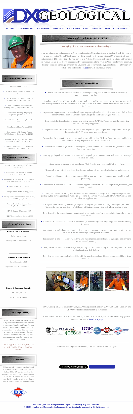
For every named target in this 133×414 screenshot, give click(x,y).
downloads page (96, 319)
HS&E (85, 28)
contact (85, 67)
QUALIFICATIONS (43, 28)
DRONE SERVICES (120, 28)
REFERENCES (58, 28)
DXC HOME (9, 28)
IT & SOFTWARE (73, 28)
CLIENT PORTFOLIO (25, 28)
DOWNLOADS (96, 28)
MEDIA (107, 28)
